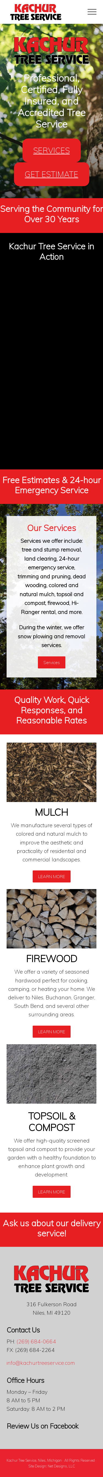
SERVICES (51, 150)
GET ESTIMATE (51, 174)
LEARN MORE (51, 876)
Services (51, 662)
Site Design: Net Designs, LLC (51, 1466)
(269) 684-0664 (36, 1341)
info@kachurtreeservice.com (41, 1363)
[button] (92, 12)
